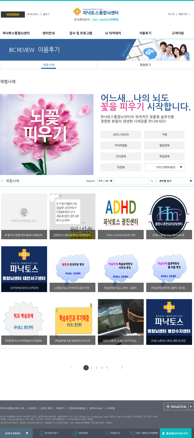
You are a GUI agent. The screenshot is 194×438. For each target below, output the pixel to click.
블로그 (46, 14)
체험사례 (8, 82)
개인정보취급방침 (76, 408)
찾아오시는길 (95, 408)
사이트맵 (110, 408)
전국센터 (32, 408)
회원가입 (183, 14)
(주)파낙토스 (33, 14)
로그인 (171, 14)
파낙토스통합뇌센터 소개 (12, 408)
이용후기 (60, 408)
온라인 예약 (46, 408)
